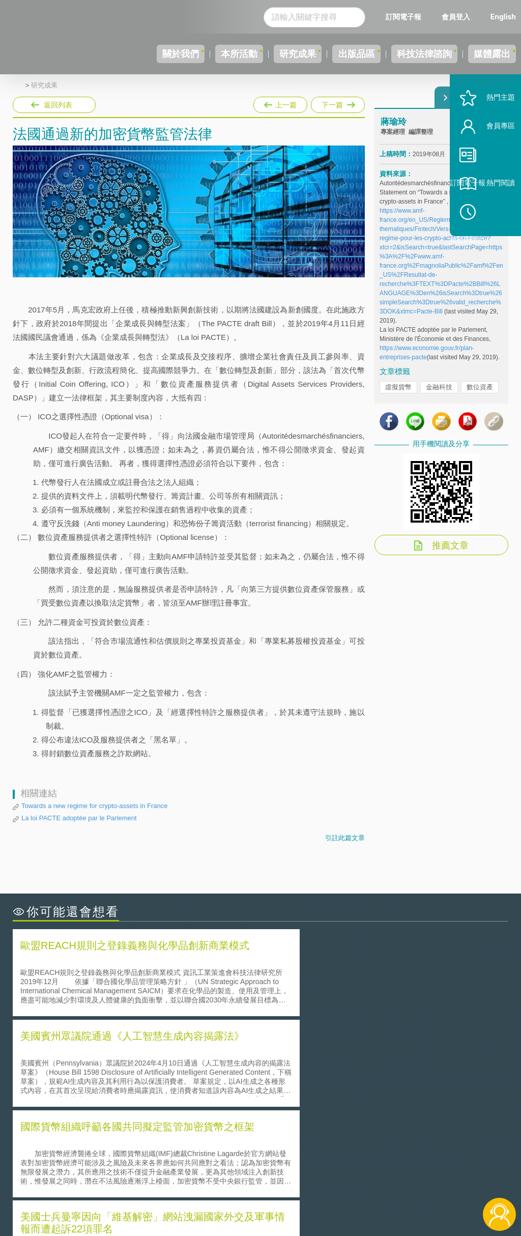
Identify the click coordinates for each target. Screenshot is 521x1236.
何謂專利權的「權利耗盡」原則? (323, 1082)
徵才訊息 (266, 1166)
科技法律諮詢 (410, 54)
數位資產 (480, 396)
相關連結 (437, 1151)
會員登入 (456, 16)
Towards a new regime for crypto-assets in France (94, 806)
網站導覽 (266, 1194)
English (503, 16)
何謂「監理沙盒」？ (302, 1053)
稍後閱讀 (491, 242)
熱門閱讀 (486, 214)
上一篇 (280, 103)
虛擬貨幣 (398, 396)
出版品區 (333, 54)
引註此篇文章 (345, 838)
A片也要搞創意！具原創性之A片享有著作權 (342, 1067)
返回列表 (58, 105)
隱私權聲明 (269, 1151)
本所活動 (198, 54)
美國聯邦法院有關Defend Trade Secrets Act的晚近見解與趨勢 (124, 1067)
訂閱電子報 (403, 16)
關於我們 (130, 54)
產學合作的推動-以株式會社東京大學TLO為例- (346, 1096)
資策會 (386, 1151)
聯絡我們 (266, 1180)
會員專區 (486, 157)
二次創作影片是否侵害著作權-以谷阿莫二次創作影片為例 (117, 1053)
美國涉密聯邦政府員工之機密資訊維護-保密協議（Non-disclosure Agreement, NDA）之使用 (131, 1096)
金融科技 (439, 396)
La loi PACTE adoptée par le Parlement (79, 818)
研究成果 (266, 54)
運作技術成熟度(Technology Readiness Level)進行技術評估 (121, 1082)
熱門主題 (486, 128)
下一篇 (337, 103)
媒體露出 (487, 54)
